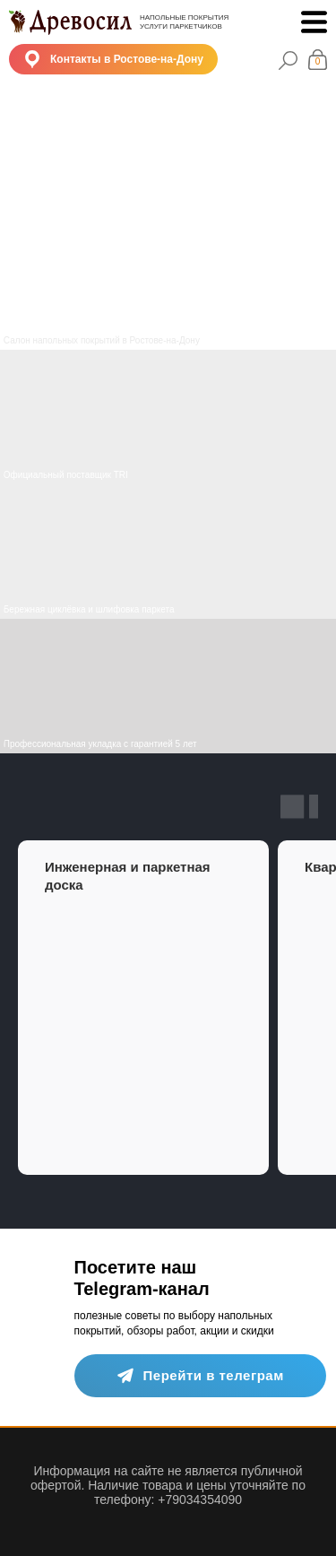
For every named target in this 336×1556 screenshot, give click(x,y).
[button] (113, 59)
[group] (143, 1007)
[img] (168, 551)
